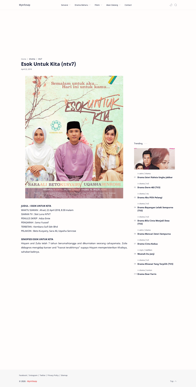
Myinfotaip (24, 4)
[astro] (142, 173)
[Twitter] (42, 375)
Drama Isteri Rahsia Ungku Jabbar (155, 177)
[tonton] (149, 270)
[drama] (148, 173)
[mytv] (142, 250)
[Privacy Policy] (53, 375)
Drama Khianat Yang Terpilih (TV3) (155, 264)
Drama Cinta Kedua (147, 243)
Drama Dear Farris (146, 274)
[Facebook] (23, 375)
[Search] (176, 5)
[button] (171, 5)
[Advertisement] (98, 33)
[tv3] (147, 183)
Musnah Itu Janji (145, 253)
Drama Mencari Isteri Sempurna (154, 233)
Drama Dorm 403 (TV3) (148, 187)
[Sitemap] (64, 375)
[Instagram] (33, 375)
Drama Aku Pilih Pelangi (149, 197)
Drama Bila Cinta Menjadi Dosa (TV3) (153, 222)
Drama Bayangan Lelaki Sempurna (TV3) (155, 209)
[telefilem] (148, 250)
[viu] (147, 193)
